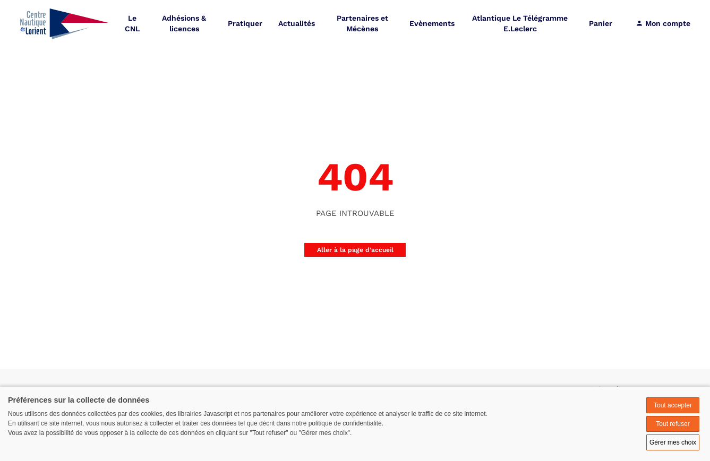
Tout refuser (672, 424)
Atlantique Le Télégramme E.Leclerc (520, 23)
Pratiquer (245, 24)
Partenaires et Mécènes (362, 23)
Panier (600, 24)
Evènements (432, 24)
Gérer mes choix (672, 442)
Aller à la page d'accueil (355, 250)
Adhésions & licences (184, 23)
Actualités (296, 24)
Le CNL (132, 23)
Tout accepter (673, 405)
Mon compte (663, 24)
